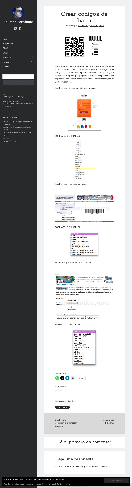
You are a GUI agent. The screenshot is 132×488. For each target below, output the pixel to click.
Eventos (6, 52)
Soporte (6, 66)
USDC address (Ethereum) (12, 101)
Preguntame (7, 43)
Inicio (4, 39)
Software (6, 62)
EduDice (72, 401)
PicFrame (109, 422)
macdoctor (83, 25)
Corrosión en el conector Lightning (66, 424)
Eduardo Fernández (18, 22)
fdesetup (6, 138)
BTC (4, 94)
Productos (7, 57)
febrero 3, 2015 (97, 25)
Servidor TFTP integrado (11, 141)
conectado (79, 466)
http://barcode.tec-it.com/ (75, 184)
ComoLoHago (62, 407)
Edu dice (6, 48)
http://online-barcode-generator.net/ (80, 88)
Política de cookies (63, 484)
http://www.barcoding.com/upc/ (78, 262)
